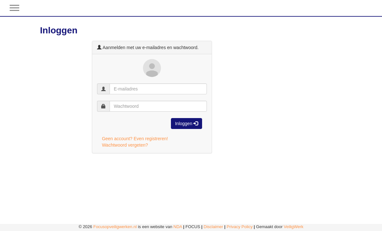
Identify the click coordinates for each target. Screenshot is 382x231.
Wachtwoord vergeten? (125, 145)
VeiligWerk (293, 226)
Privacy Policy (240, 226)
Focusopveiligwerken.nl (115, 226)
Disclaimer (213, 226)
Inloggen (186, 123)
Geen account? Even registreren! (135, 138)
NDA (177, 226)
